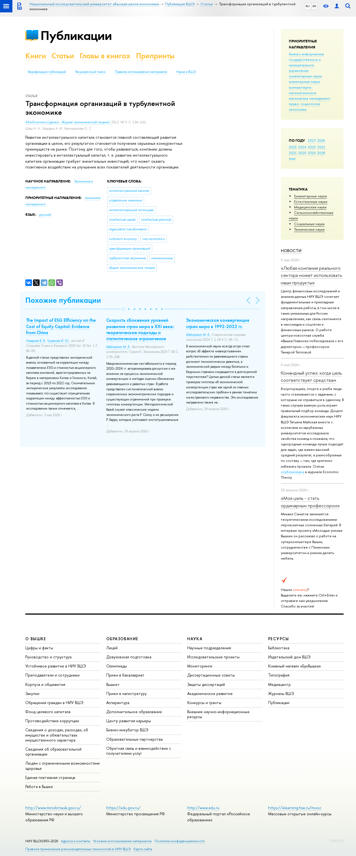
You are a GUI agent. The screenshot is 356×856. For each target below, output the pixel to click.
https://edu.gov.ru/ (123, 807)
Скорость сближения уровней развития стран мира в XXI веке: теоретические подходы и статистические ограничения (140, 329)
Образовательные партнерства (134, 739)
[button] (123, 309)
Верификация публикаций (47, 72)
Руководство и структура (48, 656)
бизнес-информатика (306, 53)
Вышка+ (113, 684)
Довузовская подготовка (128, 656)
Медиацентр (279, 684)
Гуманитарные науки (310, 195)
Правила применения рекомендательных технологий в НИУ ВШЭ (78, 849)
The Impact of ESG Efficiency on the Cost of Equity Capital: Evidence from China (61, 326)
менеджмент (319, 98)
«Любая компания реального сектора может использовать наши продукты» (311, 275)
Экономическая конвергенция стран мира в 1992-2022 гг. (217, 323)
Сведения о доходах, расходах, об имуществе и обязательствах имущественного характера (56, 734)
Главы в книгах (105, 56)
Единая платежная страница (50, 777)
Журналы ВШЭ (281, 693)
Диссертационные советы (211, 675)
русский (45, 214)
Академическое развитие (210, 693)
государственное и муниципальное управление (305, 65)
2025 (293, 147)
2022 (321, 147)
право (294, 103)
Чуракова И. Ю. (58, 341)
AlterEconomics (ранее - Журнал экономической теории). (68, 122)
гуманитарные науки (305, 75)
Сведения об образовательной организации (53, 751)
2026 (321, 140)
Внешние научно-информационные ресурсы (218, 714)
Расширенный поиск (90, 72)
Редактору (337, 840)
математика (298, 98)
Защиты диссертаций (206, 684)
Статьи (62, 56)
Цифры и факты (39, 647)
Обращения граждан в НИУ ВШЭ (54, 702)
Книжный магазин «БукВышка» (294, 666)
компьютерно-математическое (302, 90)
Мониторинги (199, 666)
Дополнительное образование (134, 711)
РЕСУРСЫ (278, 638)
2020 (302, 152)
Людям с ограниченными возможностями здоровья (62, 765)
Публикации (76, 35)
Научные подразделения (209, 647)
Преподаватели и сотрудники (52, 675)
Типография (278, 675)
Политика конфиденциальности (179, 841)
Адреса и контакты (75, 841)
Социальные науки (309, 223)
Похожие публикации (63, 300)
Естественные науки (310, 201)
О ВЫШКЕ (35, 638)
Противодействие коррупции (52, 720)
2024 (302, 147)
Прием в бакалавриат (125, 675)
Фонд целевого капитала (47, 711)
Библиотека (278, 647)
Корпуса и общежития (45, 684)
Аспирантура (117, 702)
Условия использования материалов (122, 841)
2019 (312, 152)
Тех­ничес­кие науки (309, 229)
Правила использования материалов (141, 72)
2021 (293, 152)
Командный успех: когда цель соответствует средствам (311, 376)
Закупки (32, 693)
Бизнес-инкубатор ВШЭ (127, 729)
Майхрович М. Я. (118, 347)
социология (310, 103)
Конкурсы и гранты (204, 702)
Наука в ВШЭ (186, 72)
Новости (291, 250)
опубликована (292, 471)
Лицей (112, 647)
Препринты (155, 56)
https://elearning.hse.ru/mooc (294, 807)
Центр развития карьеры (128, 720)
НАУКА (194, 638)
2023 (312, 147)
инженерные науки (304, 81)
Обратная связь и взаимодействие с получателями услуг (138, 751)
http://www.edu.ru (203, 807)
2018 (321, 152)
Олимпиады (116, 666)
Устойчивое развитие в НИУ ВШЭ (55, 666)
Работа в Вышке (39, 786)
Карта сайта (143, 849)
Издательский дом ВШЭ (289, 656)
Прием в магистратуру (126, 693)
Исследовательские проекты (213, 656)
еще (292, 158)
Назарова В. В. (35, 341)
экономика (297, 109)
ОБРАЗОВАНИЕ (122, 638)
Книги (35, 56)
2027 (312, 140)
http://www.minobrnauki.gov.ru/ (53, 807)
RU (308, 6)
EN (314, 6)
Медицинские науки (310, 207)
